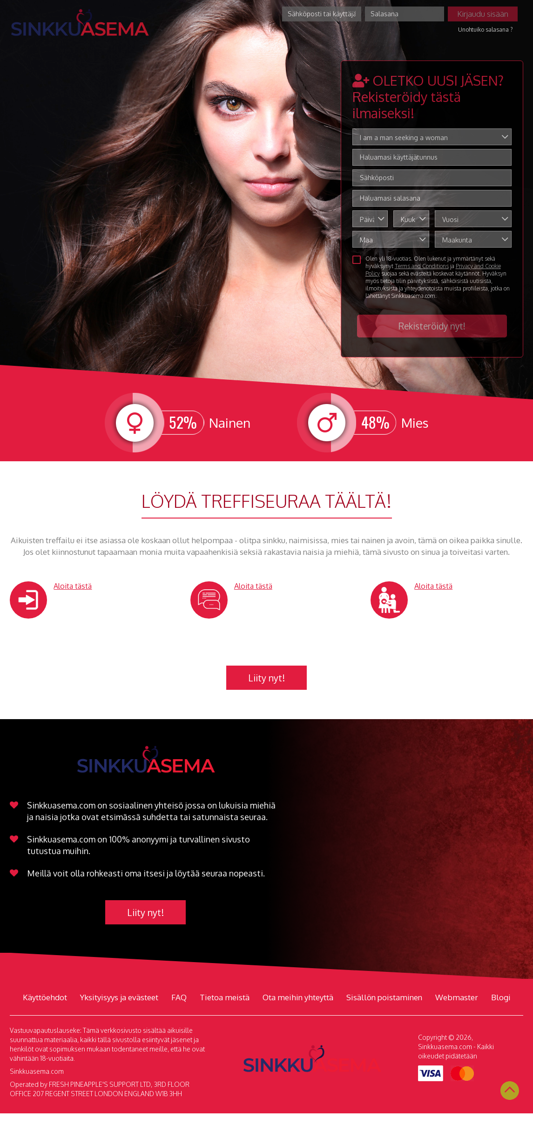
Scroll (509, 1090)
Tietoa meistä (225, 997)
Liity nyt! (266, 678)
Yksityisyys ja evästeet (119, 997)
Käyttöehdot (45, 997)
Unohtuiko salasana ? (485, 29)
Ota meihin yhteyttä (298, 997)
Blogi (501, 997)
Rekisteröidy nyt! (432, 325)
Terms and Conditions (422, 266)
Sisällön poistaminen (384, 997)
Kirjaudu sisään (482, 14)
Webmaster (456, 997)
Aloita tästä (73, 586)
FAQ (179, 997)
